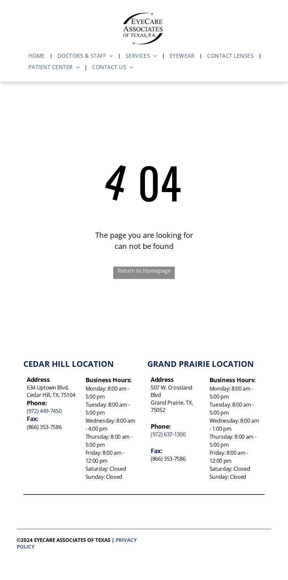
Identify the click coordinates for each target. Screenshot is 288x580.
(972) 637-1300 (168, 434)
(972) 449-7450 (44, 411)
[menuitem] (37, 55)
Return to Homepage (144, 270)
